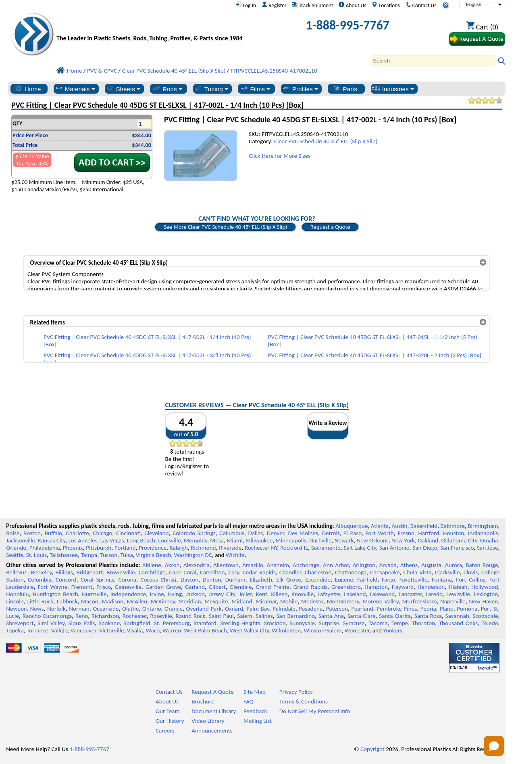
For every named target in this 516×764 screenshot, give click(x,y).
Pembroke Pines (397, 608)
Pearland (362, 608)
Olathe (130, 608)
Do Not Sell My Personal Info (314, 711)
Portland (125, 547)
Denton (212, 579)
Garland (195, 586)
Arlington (363, 565)
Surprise (329, 623)
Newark (344, 540)
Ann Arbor (336, 565)
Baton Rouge (482, 565)
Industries (393, 88)
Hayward (403, 586)
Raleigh (179, 547)
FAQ (248, 701)
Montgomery (343, 601)
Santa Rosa (428, 616)
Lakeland (355, 594)
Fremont (82, 586)
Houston (453, 533)
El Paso (352, 533)
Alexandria (196, 565)
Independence (128, 594)
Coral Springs (97, 579)
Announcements (211, 730)
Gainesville (128, 586)
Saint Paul (221, 616)
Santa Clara (361, 616)
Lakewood (382, 594)
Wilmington (286, 630)
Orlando (16, 547)
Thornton (423, 623)
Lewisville (458, 594)
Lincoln (15, 601)
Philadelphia (44, 547)
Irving (175, 594)
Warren (171, 630)
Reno (81, 616)
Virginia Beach (153, 555)
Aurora (453, 565)
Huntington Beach (55, 594)
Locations (386, 5)
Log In (246, 5)
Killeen (279, 594)
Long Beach (141, 540)
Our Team (168, 711)
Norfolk (56, 608)
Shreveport (19, 623)
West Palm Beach (205, 630)
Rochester (135, 616)
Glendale (241, 586)
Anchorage (306, 565)
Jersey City (221, 594)
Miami (234, 540)
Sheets (122, 88)
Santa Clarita (395, 616)
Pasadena (310, 608)
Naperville (453, 601)
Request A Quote (212, 691)
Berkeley (41, 572)
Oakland (428, 540)
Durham (235, 579)
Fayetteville (413, 579)
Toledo (490, 623)
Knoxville (302, 594)
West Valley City (249, 630)
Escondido (318, 579)
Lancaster (410, 594)
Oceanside (106, 608)
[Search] (433, 60)
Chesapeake (385, 572)
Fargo (388, 579)
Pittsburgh (98, 547)
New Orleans (373, 540)
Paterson (337, 608)
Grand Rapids (310, 586)
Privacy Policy (296, 691)
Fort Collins (470, 579)
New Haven (483, 601)
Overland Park (203, 608)
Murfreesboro (419, 601)
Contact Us (421, 5)
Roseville (161, 616)
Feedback (255, 711)
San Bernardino (295, 616)
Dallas (255, 533)
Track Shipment (312, 5)
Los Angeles (82, 540)
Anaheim (278, 565)
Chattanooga (350, 572)
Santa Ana (331, 616)
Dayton (189, 579)
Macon (89, 601)
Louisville (169, 540)
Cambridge (152, 572)
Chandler (290, 572)
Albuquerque (351, 526)
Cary (233, 572)
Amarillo (252, 565)
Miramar (266, 601)
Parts (345, 88)
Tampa (89, 555)
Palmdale (284, 608)
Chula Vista (417, 572)
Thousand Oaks (458, 623)
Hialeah (458, 586)
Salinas (264, 616)
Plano (446, 608)
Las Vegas (112, 540)
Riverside (230, 547)
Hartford (428, 533)
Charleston (318, 572)
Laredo (434, 594)
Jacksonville (20, 540)
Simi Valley (50, 623)
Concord (66, 579)
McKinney (163, 601)
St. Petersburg (171, 623)
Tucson (108, 555)
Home (27, 88)
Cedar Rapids (259, 572)
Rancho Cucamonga (47, 616)
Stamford (205, 623)
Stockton (275, 623)
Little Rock (40, 601)
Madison (112, 601)
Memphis (195, 540)
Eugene (344, 579)
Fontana (442, 579)
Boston (32, 533)
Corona (127, 579)
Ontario (151, 608)
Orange (173, 608)
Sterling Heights (240, 623)
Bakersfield (423, 526)
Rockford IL (294, 547)
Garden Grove (163, 586)
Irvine (157, 594)
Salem (244, 616)
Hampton (376, 586)
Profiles (300, 88)
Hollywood (484, 586)
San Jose (487, 547)
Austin (399, 526)
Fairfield (368, 579)
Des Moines (303, 533)
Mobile (289, 601)
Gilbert (216, 586)
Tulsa (127, 555)
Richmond (203, 547)
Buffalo (53, 533)
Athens (409, 565)
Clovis (470, 572)
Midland (241, 601)
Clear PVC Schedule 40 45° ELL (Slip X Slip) (326, 141)
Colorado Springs (194, 533)
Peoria (428, 608)
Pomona (467, 608)
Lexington (486, 594)
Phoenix (73, 547)
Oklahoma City (459, 540)
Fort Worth (380, 533)
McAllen (137, 601)
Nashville (320, 540)
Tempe (399, 623)
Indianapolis (483, 533)
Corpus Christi (158, 579)
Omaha (489, 540)
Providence (152, 547)
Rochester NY (261, 547)
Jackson (195, 594)
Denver (275, 533)
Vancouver (83, 630)
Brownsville (120, 572)
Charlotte (77, 533)
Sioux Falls (82, 623)
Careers (165, 730)
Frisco (103, 586)
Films (255, 88)
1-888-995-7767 (347, 25)
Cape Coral (182, 572)
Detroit (331, 533)
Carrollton (212, 572)
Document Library (213, 711)
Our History (170, 720)
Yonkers (392, 630)
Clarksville (447, 572)
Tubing (211, 88)
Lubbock (67, 601)
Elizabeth (261, 579)
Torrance (37, 630)
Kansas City (51, 540)
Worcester (356, 630)
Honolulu (17, 594)
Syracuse (354, 623)
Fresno (405, 533)
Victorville (111, 630)
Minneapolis (291, 540)
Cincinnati (128, 533)
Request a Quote (330, 226)
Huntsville (94, 594)
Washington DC (193, 555)
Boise (12, 533)
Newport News (25, 608)
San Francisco (457, 547)
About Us (352, 5)
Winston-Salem (322, 630)
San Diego (424, 547)
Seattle (14, 555)
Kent (261, 594)
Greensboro (345, 586)
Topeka (15, 630)
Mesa (217, 540)
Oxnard (234, 608)
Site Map (254, 691)
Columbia (39, 579)
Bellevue (16, 572)
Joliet (245, 594)
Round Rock (190, 616)
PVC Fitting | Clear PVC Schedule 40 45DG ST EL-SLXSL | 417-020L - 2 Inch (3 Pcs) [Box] (374, 355)
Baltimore (453, 526)
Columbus (231, 533)
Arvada (387, 565)
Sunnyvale (302, 623)
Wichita (235, 555)
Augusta (431, 565)
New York (403, 540)
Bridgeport (89, 572)
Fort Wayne (52, 586)
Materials (74, 88)
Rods (167, 88)
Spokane (109, 623)
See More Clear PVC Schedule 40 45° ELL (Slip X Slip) (225, 226)
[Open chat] (494, 746)
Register (274, 5)
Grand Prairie (272, 586)
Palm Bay (257, 608)
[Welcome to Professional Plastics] (151, 27)
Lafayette (329, 594)
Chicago (102, 533)
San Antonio (394, 547)
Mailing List (257, 720)
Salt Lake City (359, 547)
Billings (64, 572)
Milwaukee (259, 540)
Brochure (202, 701)
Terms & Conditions (303, 701)
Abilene (151, 565)
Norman (79, 608)
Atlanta (380, 526)
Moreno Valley (380, 601)
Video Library (207, 720)
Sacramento (326, 547)
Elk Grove (289, 579)
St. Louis (36, 555)
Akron (172, 565)
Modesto (312, 601)
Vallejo (59, 630)
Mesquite (216, 601)
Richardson (105, 616)
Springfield (137, 623)
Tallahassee (64, 555)
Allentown (226, 565)
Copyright (372, 749)
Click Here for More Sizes (279, 155)
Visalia (135, 630)
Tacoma (377, 623)
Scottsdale (485, 616)
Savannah (457, 616)
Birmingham (483, 526)
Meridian (190, 601)
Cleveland (157, 533)
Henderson (431, 586)
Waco (153, 630)
